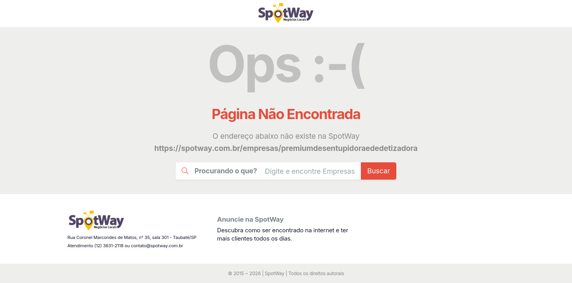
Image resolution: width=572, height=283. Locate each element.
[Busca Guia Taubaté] (310, 170)
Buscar (378, 171)
